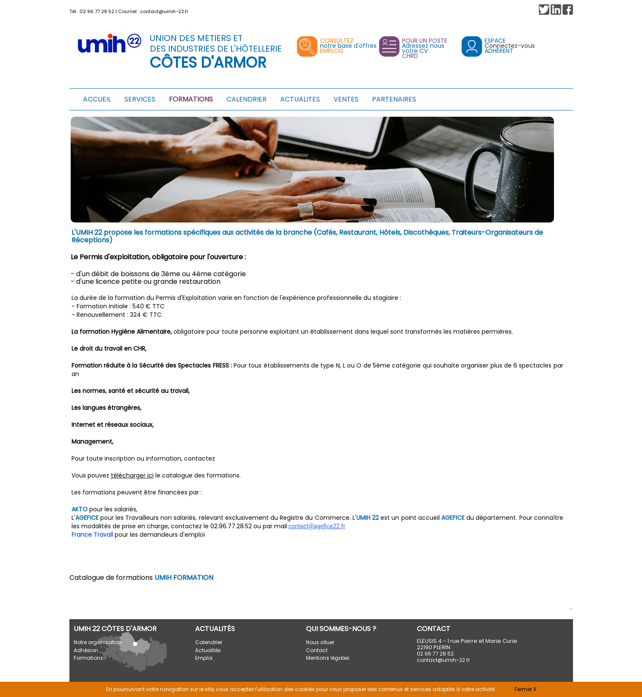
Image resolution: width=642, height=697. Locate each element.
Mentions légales (328, 657)
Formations (88, 657)
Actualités (208, 650)
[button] (567, 9)
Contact (317, 650)
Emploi (203, 657)
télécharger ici (132, 475)
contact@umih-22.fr (164, 11)
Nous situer (320, 642)
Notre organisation (98, 642)
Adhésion (86, 650)
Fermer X (525, 689)
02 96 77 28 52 (97, 11)
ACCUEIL (97, 99)
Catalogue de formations (141, 577)
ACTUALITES (300, 99)
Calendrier (208, 642)
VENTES (345, 99)
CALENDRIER (246, 99)
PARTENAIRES (394, 99)
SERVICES (139, 99)
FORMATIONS (191, 99)
